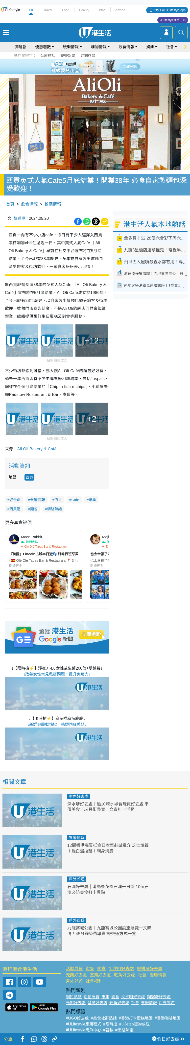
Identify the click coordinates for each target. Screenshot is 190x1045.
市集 (90, 968)
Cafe (75, 500)
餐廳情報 (52, 204)
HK (31, 10)
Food (65, 10)
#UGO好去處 (77, 1018)
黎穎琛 (19, 218)
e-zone (120, 10)
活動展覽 (74, 968)
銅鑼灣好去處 (149, 968)
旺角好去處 (124, 975)
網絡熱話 (54, 509)
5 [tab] (103, 66)
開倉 (101, 968)
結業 (92, 500)
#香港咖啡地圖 (168, 1018)
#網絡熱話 (124, 1030)
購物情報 (99, 47)
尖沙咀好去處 (121, 968)
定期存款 (87, 55)
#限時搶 (110, 1024)
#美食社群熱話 (104, 1018)
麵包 (34, 509)
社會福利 (94, 981)
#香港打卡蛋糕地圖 (136, 1018)
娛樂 (150, 47)
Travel (47, 10)
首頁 (10, 204)
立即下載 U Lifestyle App (169, 10)
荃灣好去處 (100, 975)
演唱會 (20, 47)
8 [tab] (98, 72)
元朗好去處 (76, 975)
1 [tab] (83, 66)
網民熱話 (74, 997)
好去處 (15, 500)
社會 (170, 47)
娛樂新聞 (67, 55)
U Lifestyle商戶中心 (173, 20)
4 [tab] (98, 66)
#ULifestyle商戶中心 (83, 1030)
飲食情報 (126, 47)
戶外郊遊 (77, 879)
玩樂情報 (71, 47)
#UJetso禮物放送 (134, 1024)
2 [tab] (88, 66)
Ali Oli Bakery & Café (36, 449)
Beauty (84, 10)
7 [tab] (93, 72)
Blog (102, 10)
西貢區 (15, 509)
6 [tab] (108, 66)
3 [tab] (93, 66)
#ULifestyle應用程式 (83, 1024)
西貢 (29, 477)
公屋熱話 (47, 55)
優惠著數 (43, 47)
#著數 (108, 1030)
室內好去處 (79, 796)
